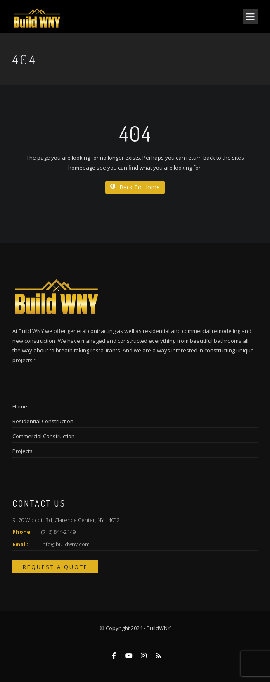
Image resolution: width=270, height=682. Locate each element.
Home (19, 406)
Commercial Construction (43, 436)
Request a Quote (55, 567)
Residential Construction (42, 421)
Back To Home (135, 187)
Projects (22, 451)
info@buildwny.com (65, 544)
